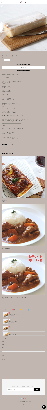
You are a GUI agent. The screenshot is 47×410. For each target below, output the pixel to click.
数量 (3, 60)
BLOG (3, 367)
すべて (6, 309)
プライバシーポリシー (19, 401)
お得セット (4, 355)
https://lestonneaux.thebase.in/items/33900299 (12, 120)
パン (3, 352)
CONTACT (4, 370)
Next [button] (46, 27)
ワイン (3, 341)
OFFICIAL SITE (5, 373)
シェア (9, 144)
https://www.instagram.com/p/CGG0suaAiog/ (11, 123)
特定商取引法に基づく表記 (27, 401)
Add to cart (23, 67)
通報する (13, 144)
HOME (3, 361)
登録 (37, 389)
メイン (3, 347)
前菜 (3, 344)
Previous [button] (1, 27)
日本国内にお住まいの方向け (23, 70)
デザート (4, 350)
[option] (23, 27)
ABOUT (3, 364)
